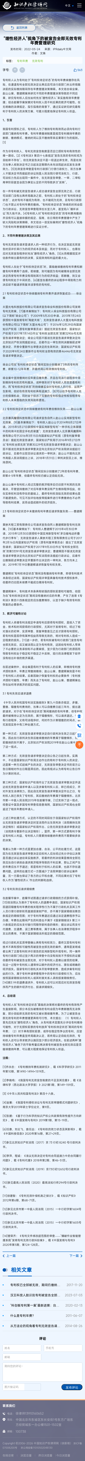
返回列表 (21, 28)
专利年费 (22, 61)
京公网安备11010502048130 (36, 1447)
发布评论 (72, 1387)
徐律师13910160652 (30, 1413)
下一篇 (75, 1256)
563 (79, 70)
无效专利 (37, 61)
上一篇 (9, 1256)
